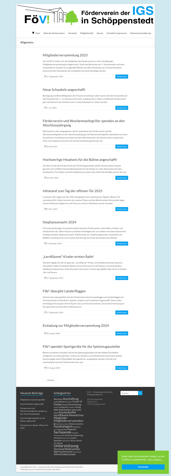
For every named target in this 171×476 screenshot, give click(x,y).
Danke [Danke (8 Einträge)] (57, 404)
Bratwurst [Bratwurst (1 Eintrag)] (69, 402)
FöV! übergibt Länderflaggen (64, 291)
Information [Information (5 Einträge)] (65, 409)
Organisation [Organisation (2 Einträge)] (62, 429)
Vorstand (72, 33)
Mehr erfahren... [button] (155, 459)
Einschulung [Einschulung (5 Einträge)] (74, 404)
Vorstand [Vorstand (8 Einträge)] (59, 448)
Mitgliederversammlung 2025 (65, 55)
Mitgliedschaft (86, 33)
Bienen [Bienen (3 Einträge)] (62, 401)
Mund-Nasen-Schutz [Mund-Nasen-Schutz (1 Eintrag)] (62, 424)
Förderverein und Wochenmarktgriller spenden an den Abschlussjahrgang (33, 411)
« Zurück (50, 380)
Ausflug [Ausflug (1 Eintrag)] (56, 402)
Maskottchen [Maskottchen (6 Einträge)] (76, 415)
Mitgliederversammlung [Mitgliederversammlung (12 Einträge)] (68, 422)
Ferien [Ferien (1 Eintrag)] (56, 407)
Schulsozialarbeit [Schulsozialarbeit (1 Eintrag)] (59, 435)
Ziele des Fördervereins (54, 33)
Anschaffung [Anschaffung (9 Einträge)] (71, 398)
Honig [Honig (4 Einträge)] (78, 407)
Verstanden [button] (143, 467)
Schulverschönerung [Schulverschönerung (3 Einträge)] (74, 435)
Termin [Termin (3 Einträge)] (60, 443)
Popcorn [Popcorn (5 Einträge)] (71, 429)
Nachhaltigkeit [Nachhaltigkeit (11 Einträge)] (63, 426)
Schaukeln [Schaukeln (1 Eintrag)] (75, 433)
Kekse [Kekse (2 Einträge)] (56, 413)
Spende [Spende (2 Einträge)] (74, 438)
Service (100, 33)
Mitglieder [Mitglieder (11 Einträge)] (60, 418)
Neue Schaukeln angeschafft (64, 89)
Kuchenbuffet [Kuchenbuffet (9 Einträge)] (67, 412)
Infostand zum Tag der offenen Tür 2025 (72, 191)
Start (38, 33)
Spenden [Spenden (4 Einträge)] (58, 440)
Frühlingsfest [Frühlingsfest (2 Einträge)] (63, 407)
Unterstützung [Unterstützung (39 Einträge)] (66, 445)
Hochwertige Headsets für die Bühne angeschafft (80, 159)
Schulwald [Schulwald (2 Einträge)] (57, 438)
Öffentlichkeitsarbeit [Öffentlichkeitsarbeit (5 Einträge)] (65, 454)
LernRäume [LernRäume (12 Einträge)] (61, 415)
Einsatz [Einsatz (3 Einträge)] (64, 404)
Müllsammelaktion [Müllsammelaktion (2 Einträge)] (76, 424)
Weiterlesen (122, 76)
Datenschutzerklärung (140, 33)
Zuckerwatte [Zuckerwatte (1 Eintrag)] (77, 452)
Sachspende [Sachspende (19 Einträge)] (62, 432)
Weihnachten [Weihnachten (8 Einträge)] (72, 448)
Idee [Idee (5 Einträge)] (56, 409)
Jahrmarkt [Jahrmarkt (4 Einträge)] (76, 409)
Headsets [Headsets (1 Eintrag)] (72, 407)
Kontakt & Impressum (117, 33)
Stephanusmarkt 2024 (59, 222)
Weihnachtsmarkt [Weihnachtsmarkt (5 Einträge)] (63, 451)
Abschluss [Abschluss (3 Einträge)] (58, 399)
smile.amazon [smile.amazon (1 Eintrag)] (66, 438)
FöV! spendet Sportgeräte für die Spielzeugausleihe (81, 346)
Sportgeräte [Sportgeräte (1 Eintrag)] (66, 441)
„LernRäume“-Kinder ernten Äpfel (68, 256)
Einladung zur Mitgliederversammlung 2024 (76, 325)
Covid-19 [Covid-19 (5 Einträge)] (77, 401)
